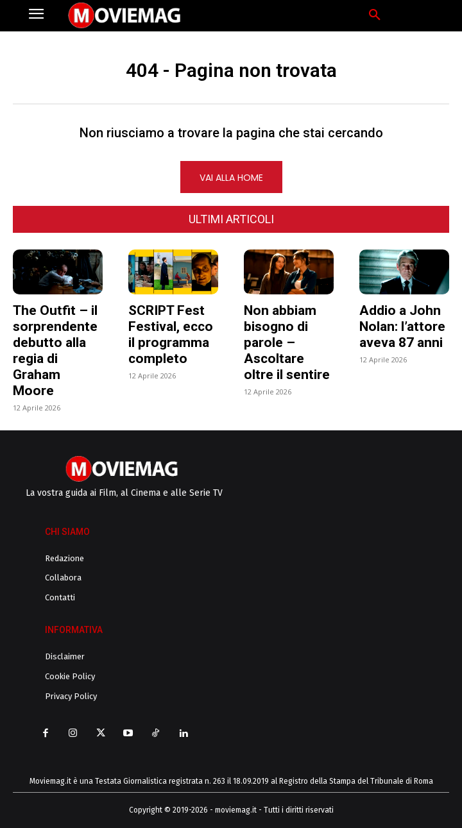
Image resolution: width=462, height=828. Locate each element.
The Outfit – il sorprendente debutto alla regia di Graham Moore (55, 350)
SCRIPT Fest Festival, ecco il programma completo (170, 334)
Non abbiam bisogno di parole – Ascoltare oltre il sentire (287, 342)
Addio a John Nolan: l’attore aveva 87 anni (402, 326)
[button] (374, 15)
